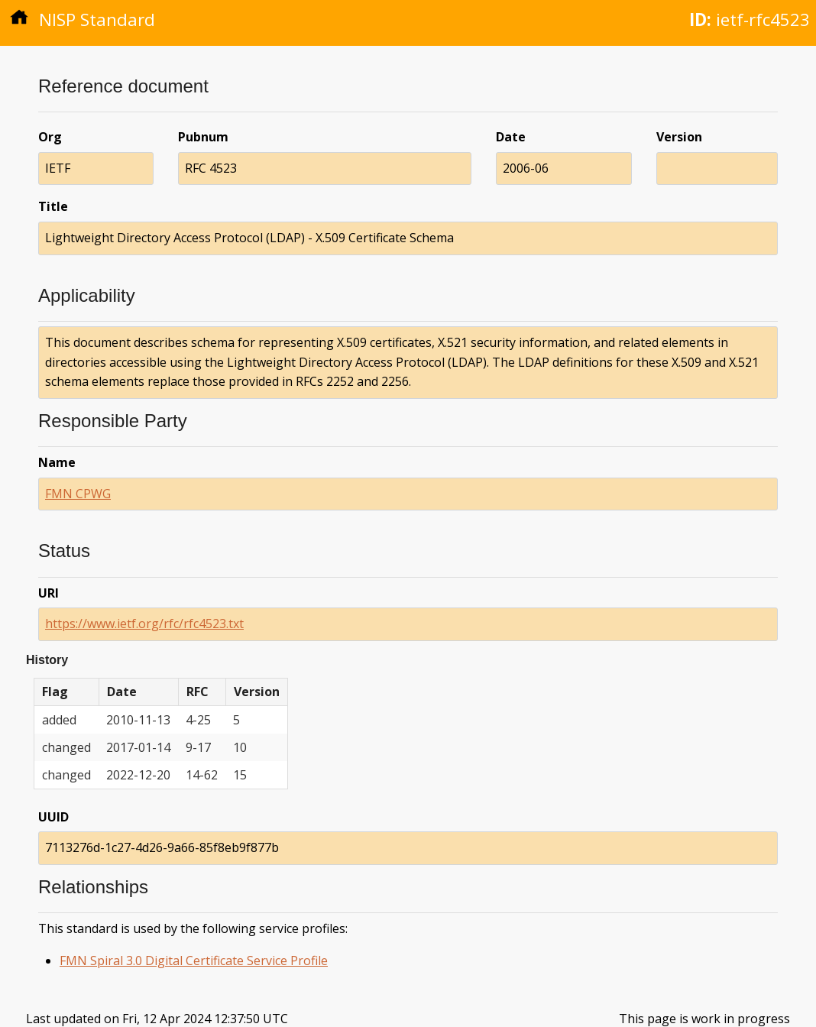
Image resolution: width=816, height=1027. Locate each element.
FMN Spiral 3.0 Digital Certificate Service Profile (194, 960)
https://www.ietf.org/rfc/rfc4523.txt (144, 623)
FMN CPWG (78, 493)
